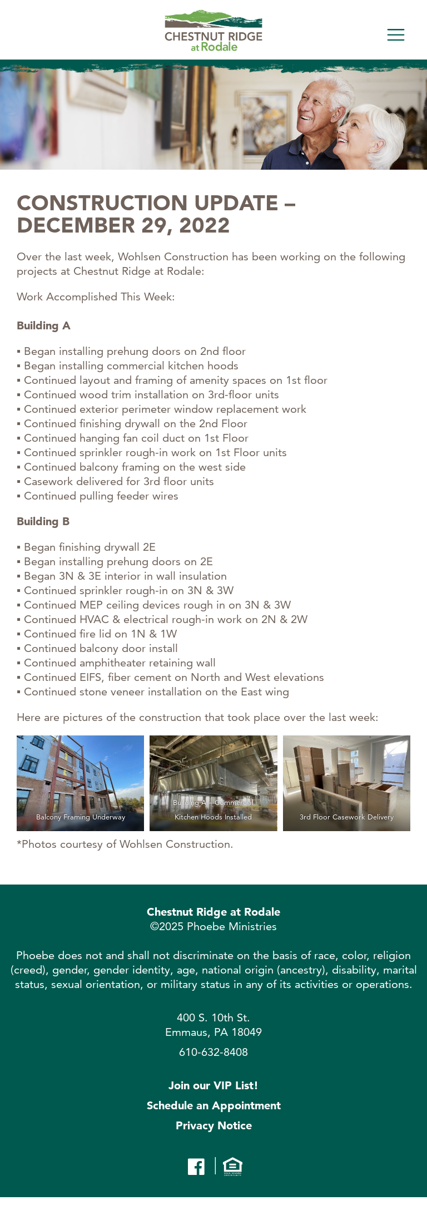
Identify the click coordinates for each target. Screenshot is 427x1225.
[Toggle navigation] (396, 35)
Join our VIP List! (213, 1085)
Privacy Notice (214, 1125)
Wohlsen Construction (175, 844)
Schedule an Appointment (214, 1105)
